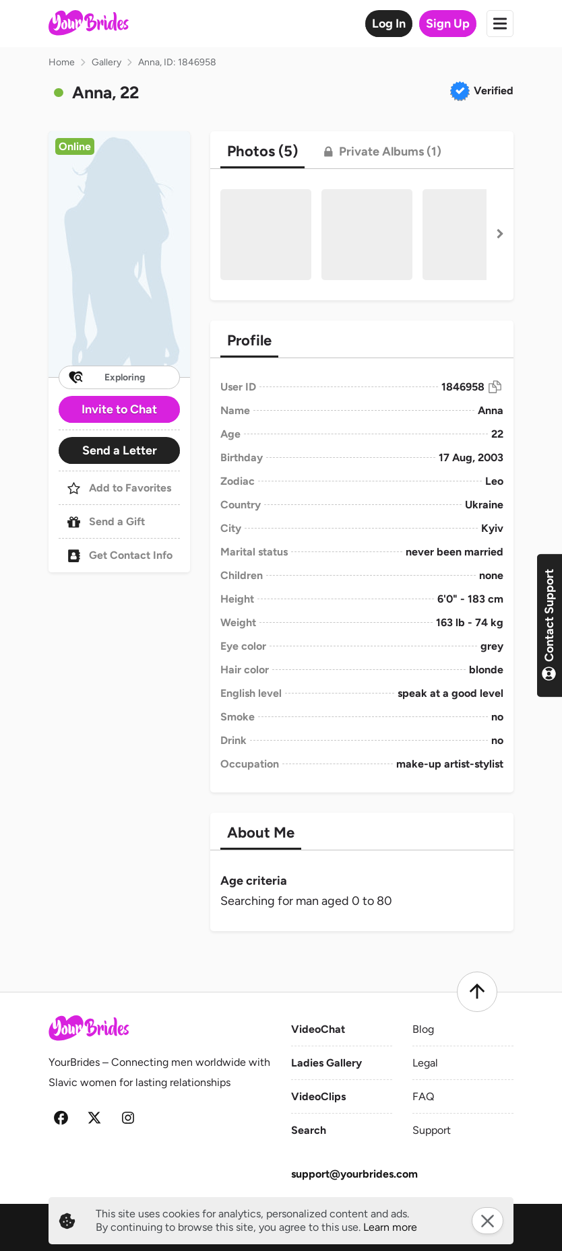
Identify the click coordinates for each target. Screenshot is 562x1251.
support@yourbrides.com (354, 1174)
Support (431, 1130)
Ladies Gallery (326, 1062)
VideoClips (318, 1096)
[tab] (262, 151)
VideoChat (318, 1029)
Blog (423, 1029)
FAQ (423, 1096)
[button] (119, 254)
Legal (425, 1062)
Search (308, 1130)
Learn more (390, 1227)
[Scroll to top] (477, 992)
